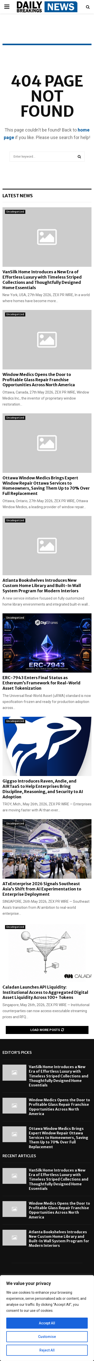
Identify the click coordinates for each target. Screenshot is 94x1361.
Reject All (47, 1350)
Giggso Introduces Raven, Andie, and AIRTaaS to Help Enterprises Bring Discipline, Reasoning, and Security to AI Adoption (43, 789)
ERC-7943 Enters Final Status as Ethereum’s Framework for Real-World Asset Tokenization (41, 683)
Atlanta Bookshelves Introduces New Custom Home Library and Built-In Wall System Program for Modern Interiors (42, 585)
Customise (47, 1337)
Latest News (18, 196)
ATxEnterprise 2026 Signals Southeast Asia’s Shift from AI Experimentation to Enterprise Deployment (42, 889)
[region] (47, 1318)
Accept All (47, 1323)
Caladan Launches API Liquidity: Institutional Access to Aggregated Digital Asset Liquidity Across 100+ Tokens (45, 992)
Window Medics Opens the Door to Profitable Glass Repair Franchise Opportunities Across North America (39, 379)
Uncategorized (15, 211)
